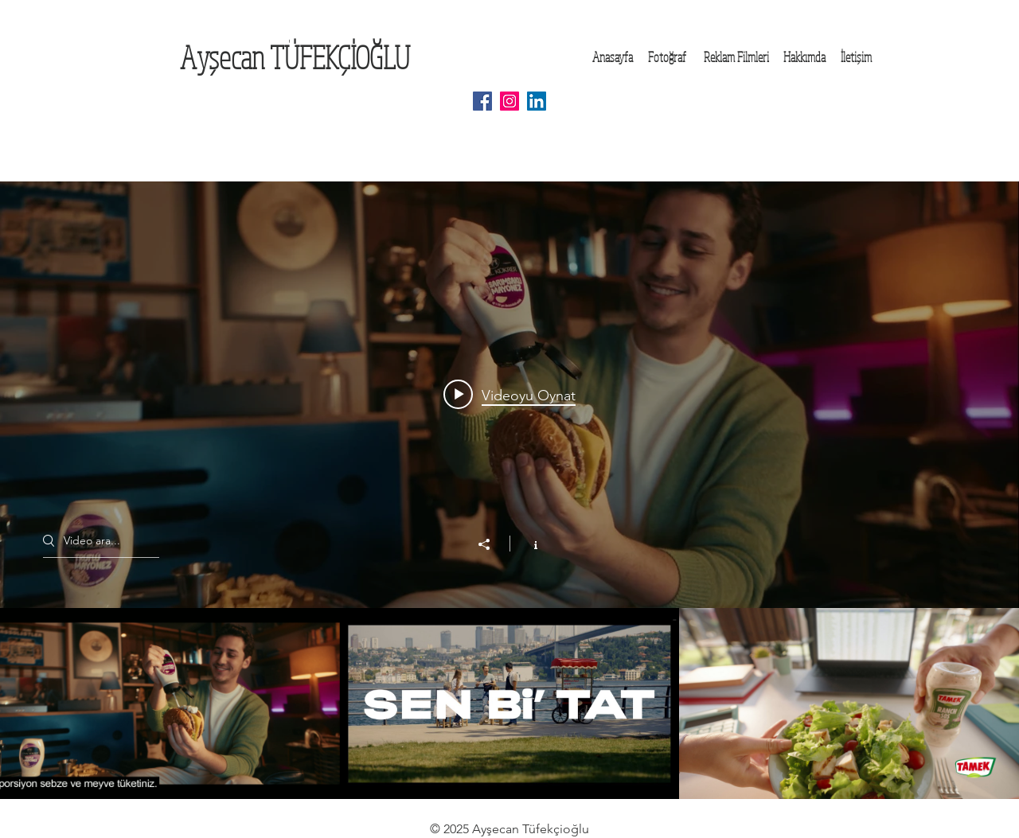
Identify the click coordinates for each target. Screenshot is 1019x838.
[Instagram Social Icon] (509, 101)
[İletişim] (855, 57)
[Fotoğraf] (667, 57)
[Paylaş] (492, 544)
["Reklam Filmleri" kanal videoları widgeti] (509, 490)
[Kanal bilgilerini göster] (527, 544)
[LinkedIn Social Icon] (536, 101)
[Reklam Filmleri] (736, 57)
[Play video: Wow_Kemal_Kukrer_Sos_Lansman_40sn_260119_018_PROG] (509, 395)
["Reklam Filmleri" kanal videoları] (509, 703)
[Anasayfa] (612, 57)
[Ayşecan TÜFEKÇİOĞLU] (294, 57)
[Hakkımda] (804, 57)
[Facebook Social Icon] (482, 101)
